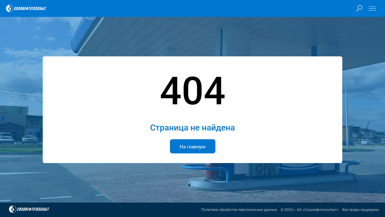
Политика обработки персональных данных (239, 210)
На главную (193, 146)
